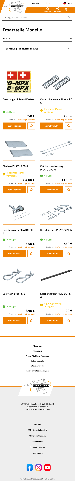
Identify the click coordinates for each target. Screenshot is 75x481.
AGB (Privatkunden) (37, 436)
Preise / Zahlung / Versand (37, 356)
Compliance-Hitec (37, 447)
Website (35, 3)
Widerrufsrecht (37, 366)
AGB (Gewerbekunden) (37, 430)
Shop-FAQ (37, 351)
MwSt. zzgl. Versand (26, 119)
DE (66, 3)
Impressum (38, 453)
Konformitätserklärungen (37, 371)
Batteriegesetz (37, 361)
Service (37, 346)
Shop (48, 3)
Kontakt (37, 424)
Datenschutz (37, 441)
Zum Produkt (14, 125)
